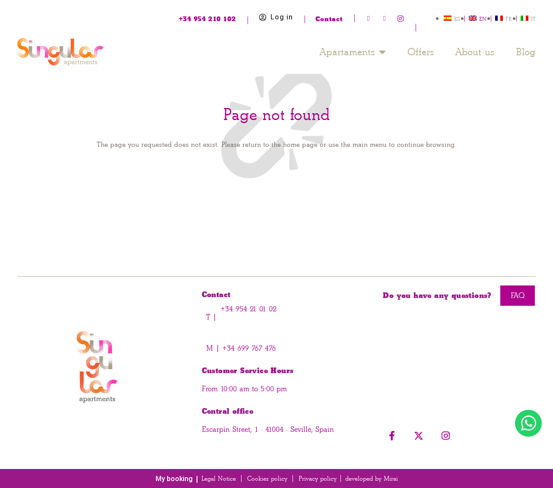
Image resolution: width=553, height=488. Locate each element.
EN (482, 18)
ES (457, 18)
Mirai (391, 479)
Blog (526, 52)
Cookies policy (267, 479)
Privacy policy (318, 479)
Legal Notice (218, 479)
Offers (420, 52)
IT (533, 18)
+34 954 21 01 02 (248, 309)
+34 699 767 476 (248, 348)
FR (508, 18)
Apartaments (353, 52)
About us (474, 52)
